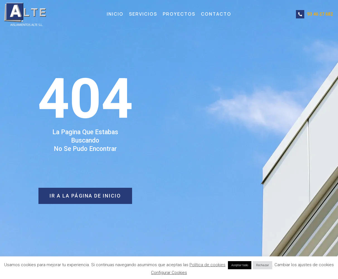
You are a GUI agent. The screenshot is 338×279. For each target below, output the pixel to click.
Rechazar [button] (262, 265)
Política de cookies (207, 264)
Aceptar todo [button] (239, 265)
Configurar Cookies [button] (169, 272)
